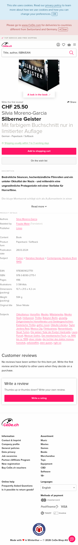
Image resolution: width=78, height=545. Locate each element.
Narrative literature (35, 258)
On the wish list (39, 160)
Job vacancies (9, 456)
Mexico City (36, 328)
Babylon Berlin (50, 318)
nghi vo (57, 343)
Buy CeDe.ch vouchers (14, 467)
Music (44, 440)
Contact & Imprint (11, 440)
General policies (10, 448)
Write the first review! (12, 102)
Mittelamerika (56, 314)
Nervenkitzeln (65, 328)
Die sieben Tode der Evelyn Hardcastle (51, 332)
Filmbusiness (50, 328)
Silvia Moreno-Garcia (26, 219)
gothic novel (43, 325)
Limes (19, 228)
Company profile (11, 444)
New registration (11, 463)
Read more (39, 206)
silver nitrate (35, 339)
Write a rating (39, 398)
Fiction (19, 258)
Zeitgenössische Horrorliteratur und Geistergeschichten (44, 321)
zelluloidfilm (33, 343)
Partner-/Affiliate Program (16, 460)
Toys (43, 460)
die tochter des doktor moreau (58, 339)
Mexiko (44, 314)
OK (54, 14)
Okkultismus (22, 314)
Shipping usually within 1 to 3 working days (27, 143)
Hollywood (28, 318)
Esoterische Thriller (25, 325)
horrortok (20, 343)
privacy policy (53, 5)
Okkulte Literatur (59, 325)
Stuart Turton (22, 332)
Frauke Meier (23, 224)
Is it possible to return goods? (18, 489)
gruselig (63, 318)
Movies (44, 444)
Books (44, 452)
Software (45, 471)
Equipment (46, 463)
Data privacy (8, 452)
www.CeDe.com (31, 25)
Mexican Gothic (32, 336)
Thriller (38, 318)
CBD (43, 467)
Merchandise (48, 456)
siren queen (46, 343)
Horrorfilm (35, 314)
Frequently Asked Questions (17, 485)
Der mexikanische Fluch (54, 336)
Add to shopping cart (39, 151)
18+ (42, 475)
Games (44, 448)
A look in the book (39, 94)
